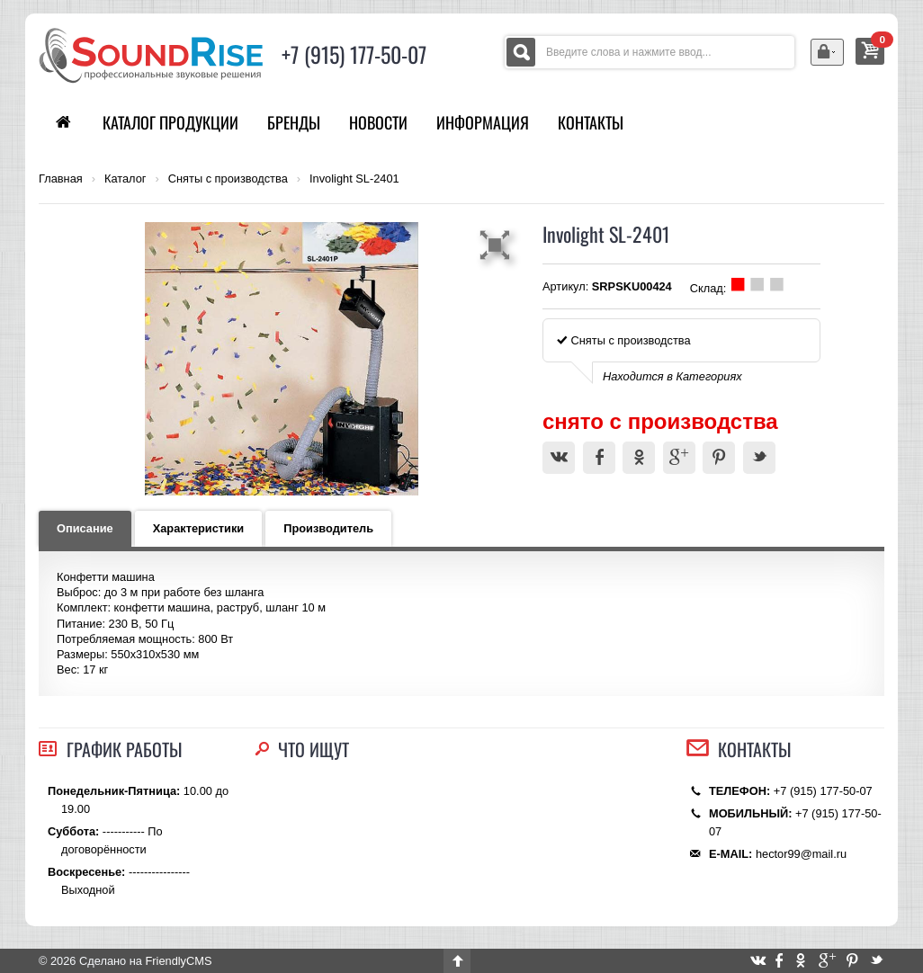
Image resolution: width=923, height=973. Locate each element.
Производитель (328, 528)
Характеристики (199, 528)
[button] (497, 245)
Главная (61, 179)
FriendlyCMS (178, 961)
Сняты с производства (228, 179)
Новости (378, 122)
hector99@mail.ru (801, 854)
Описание (85, 528)
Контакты (590, 122)
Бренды (293, 122)
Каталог (125, 179)
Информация (482, 122)
